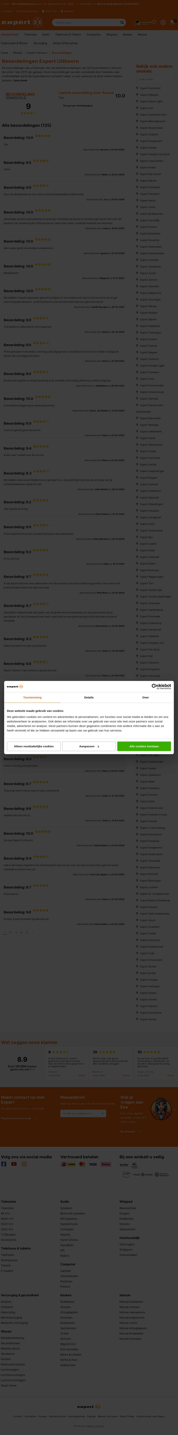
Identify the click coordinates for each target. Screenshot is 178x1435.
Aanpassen (89, 746)
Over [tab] (145, 697)
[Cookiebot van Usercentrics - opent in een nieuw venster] (154, 686)
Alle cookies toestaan (144, 746)
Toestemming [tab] (32, 697)
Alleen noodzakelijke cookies (34, 746)
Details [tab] (89, 697)
